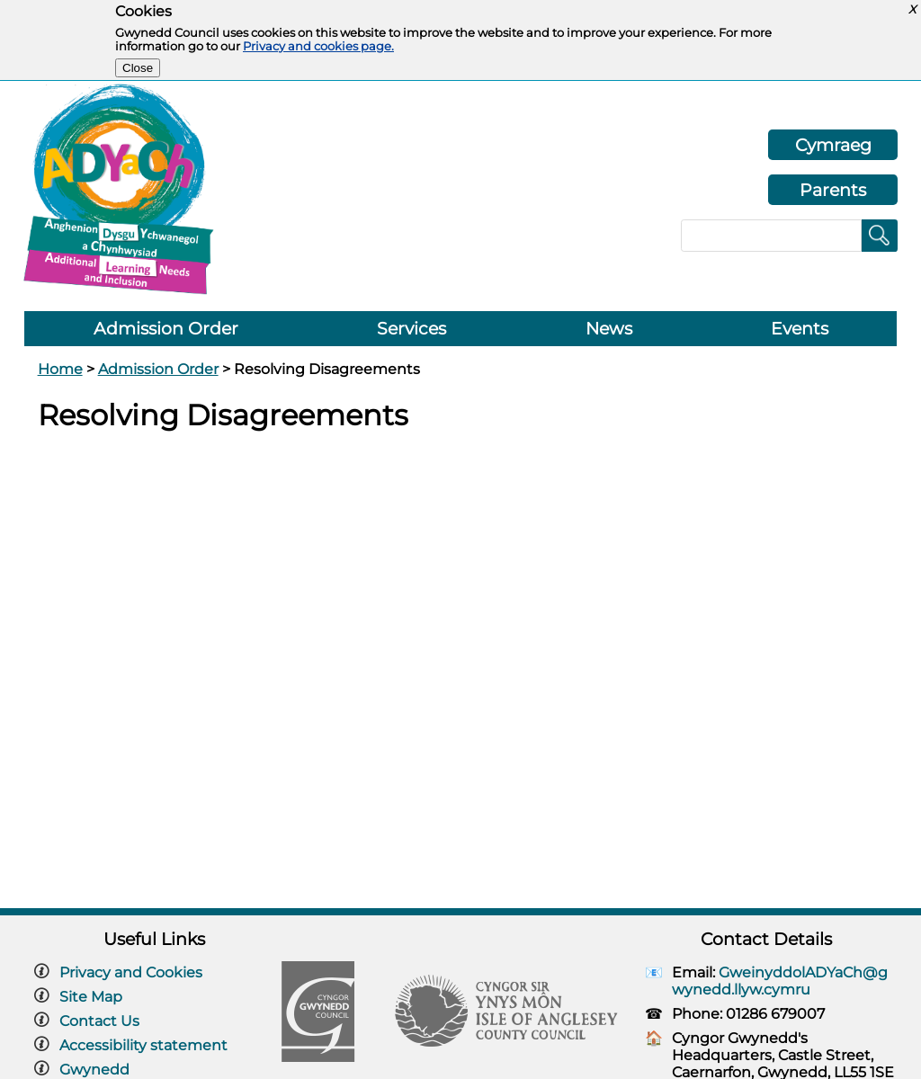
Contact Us (99, 1021)
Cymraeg (833, 145)
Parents (833, 190)
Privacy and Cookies (130, 972)
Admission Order (166, 328)
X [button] (912, 9)
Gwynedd (94, 1069)
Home (60, 369)
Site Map (90, 996)
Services (411, 328)
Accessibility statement (143, 1045)
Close (137, 68)
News (609, 328)
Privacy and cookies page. (318, 46)
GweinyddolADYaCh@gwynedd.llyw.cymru (780, 981)
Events (799, 328)
